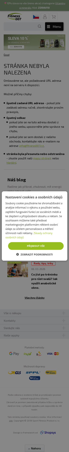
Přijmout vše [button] (36, 246)
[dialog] (34, 226)
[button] (34, 254)
